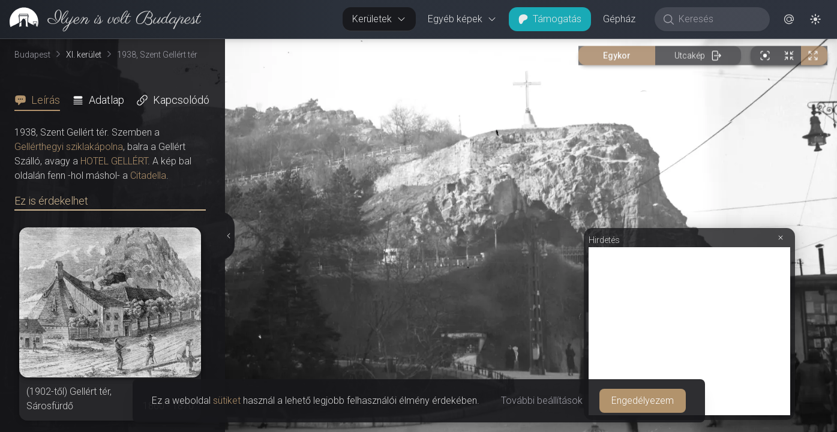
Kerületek (379, 19)
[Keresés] (718, 19)
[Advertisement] (689, 331)
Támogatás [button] (549, 19)
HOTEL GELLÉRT (114, 161)
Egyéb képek (462, 19)
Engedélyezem (642, 400)
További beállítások (542, 400)
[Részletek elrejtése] (227, 236)
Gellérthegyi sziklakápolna (68, 146)
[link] (100, 19)
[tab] (40, 100)
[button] (789, 19)
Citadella (148, 175)
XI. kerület (83, 54)
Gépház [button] (619, 19)
